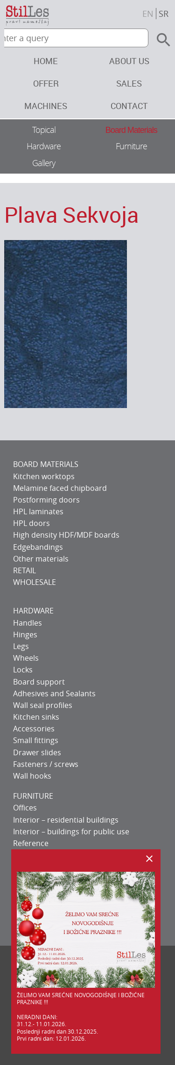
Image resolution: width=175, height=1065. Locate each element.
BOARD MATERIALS (45, 464)
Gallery (43, 162)
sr (163, 13)
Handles (27, 623)
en (148, 13)
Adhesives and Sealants (54, 693)
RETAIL (24, 570)
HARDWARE (33, 610)
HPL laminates (38, 511)
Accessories (34, 728)
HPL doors (31, 523)
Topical (44, 129)
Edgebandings (38, 547)
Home (46, 60)
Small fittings (35, 740)
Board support (39, 682)
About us (129, 60)
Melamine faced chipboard (60, 488)
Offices (25, 807)
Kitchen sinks (36, 717)
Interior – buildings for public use (71, 831)
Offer (46, 83)
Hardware (44, 146)
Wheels (26, 658)
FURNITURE (33, 796)
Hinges (25, 634)
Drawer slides (37, 752)
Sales (129, 83)
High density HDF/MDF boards (66, 535)
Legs (21, 646)
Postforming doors (46, 500)
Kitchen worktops (44, 476)
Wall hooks (32, 776)
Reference (31, 843)
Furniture (131, 146)
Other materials (41, 559)
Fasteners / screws (45, 764)
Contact (129, 105)
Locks (23, 669)
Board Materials (131, 130)
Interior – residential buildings (66, 820)
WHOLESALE (34, 582)
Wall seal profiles (42, 705)
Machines (45, 105)
